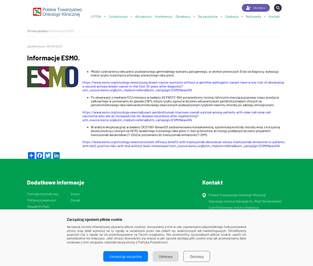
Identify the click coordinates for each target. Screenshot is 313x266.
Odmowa (165, 256)
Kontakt (274, 16)
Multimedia (253, 16)
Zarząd (75, 200)
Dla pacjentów (208, 16)
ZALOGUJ (255, 8)
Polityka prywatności (41, 200)
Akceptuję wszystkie (126, 256)
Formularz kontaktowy (42, 194)
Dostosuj (196, 256)
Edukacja (231, 16)
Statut (75, 194)
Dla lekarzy (182, 16)
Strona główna (37, 31)
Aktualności (143, 16)
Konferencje (163, 16)
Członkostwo (118, 16)
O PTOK (96, 16)
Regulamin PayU (38, 206)
